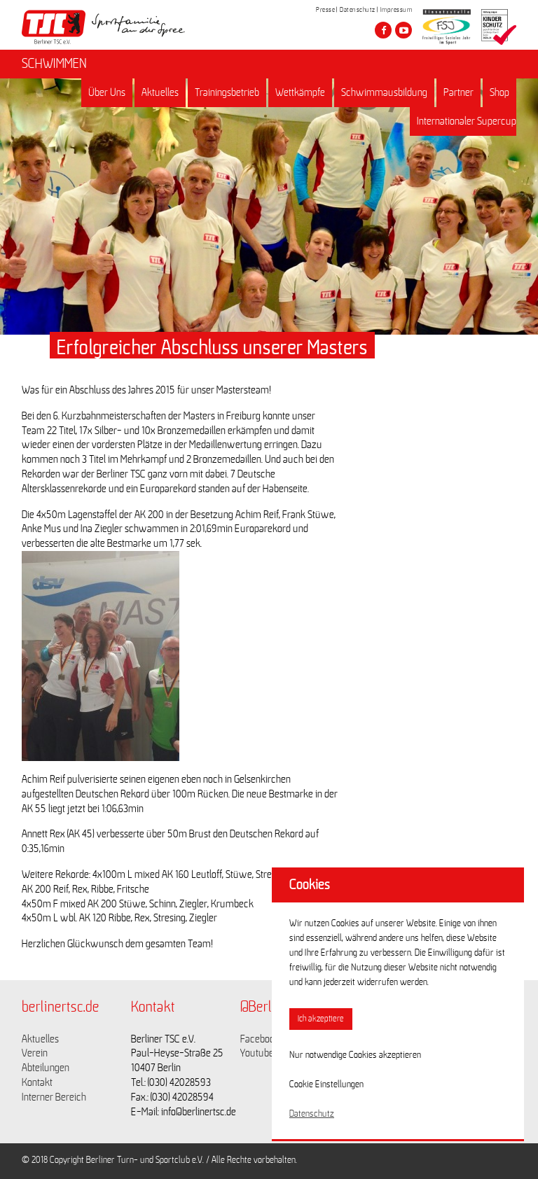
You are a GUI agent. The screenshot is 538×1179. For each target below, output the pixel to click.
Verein (35, 1053)
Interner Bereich (54, 1097)
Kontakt (37, 1082)
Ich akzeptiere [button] (321, 1019)
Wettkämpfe (300, 92)
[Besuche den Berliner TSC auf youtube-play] (403, 30)
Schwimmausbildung (384, 92)
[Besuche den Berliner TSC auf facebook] (383, 30)
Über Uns (106, 92)
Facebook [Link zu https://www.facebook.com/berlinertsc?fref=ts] (260, 1039)
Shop (499, 92)
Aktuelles (160, 92)
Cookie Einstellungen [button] (326, 1084)
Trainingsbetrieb (227, 92)
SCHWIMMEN (54, 64)
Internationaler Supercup (466, 121)
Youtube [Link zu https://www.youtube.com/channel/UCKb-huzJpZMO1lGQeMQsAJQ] (257, 1053)
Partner (458, 92)
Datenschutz (357, 9)
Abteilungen (45, 1067)
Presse (325, 9)
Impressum (396, 9)
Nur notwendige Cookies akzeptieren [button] (355, 1055)
